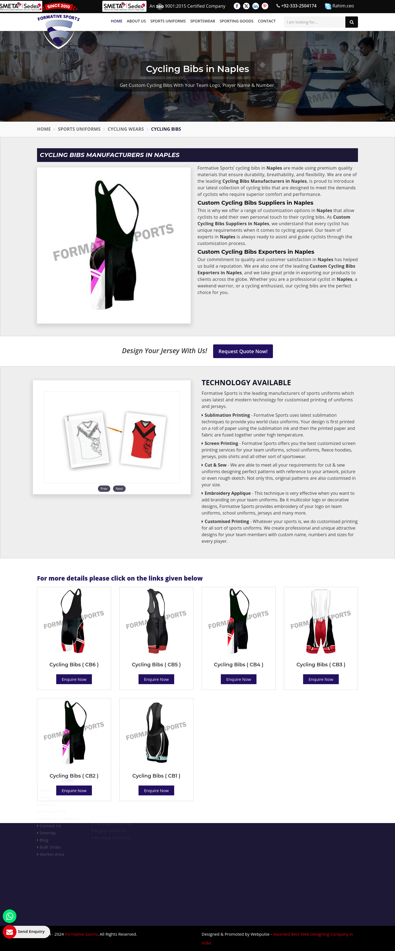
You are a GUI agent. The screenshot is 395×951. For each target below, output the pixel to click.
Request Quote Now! (243, 351)
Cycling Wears (126, 129)
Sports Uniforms (168, 21)
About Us (136, 21)
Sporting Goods (236, 21)
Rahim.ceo (339, 6)
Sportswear (202, 21)
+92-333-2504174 (296, 6)
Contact (267, 21)
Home (116, 21)
